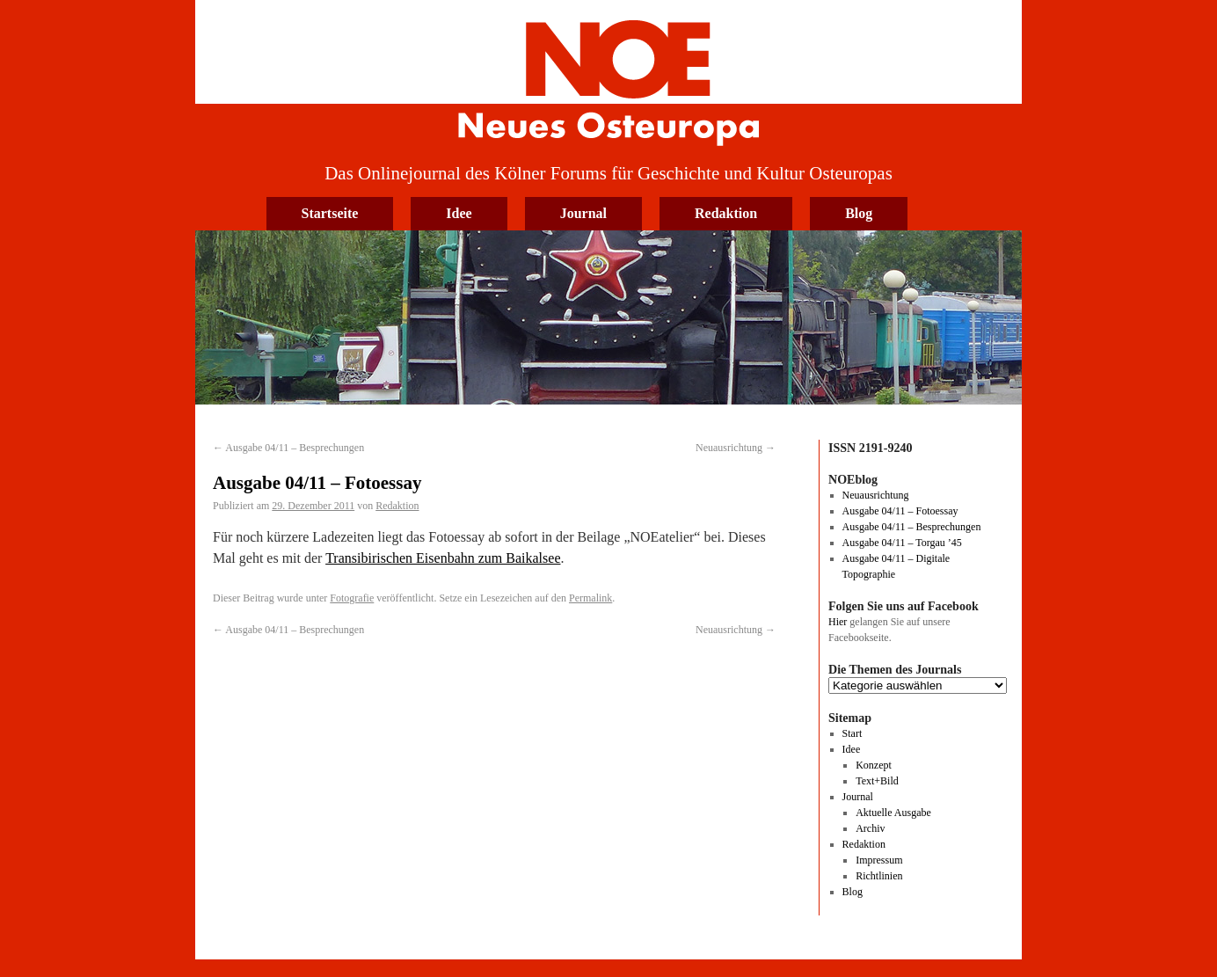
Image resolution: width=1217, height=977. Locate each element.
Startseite (330, 213)
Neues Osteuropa (608, 76)
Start (852, 733)
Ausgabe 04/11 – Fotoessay (900, 511)
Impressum (879, 860)
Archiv (870, 828)
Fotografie (352, 598)
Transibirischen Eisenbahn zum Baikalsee (442, 557)
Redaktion (726, 213)
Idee (458, 213)
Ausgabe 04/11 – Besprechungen (288, 447)
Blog (858, 213)
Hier (837, 622)
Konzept (874, 765)
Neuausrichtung (736, 447)
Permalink (590, 598)
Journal (583, 213)
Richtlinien (879, 876)
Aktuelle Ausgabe (893, 812)
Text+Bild (877, 781)
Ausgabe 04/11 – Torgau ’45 (902, 542)
